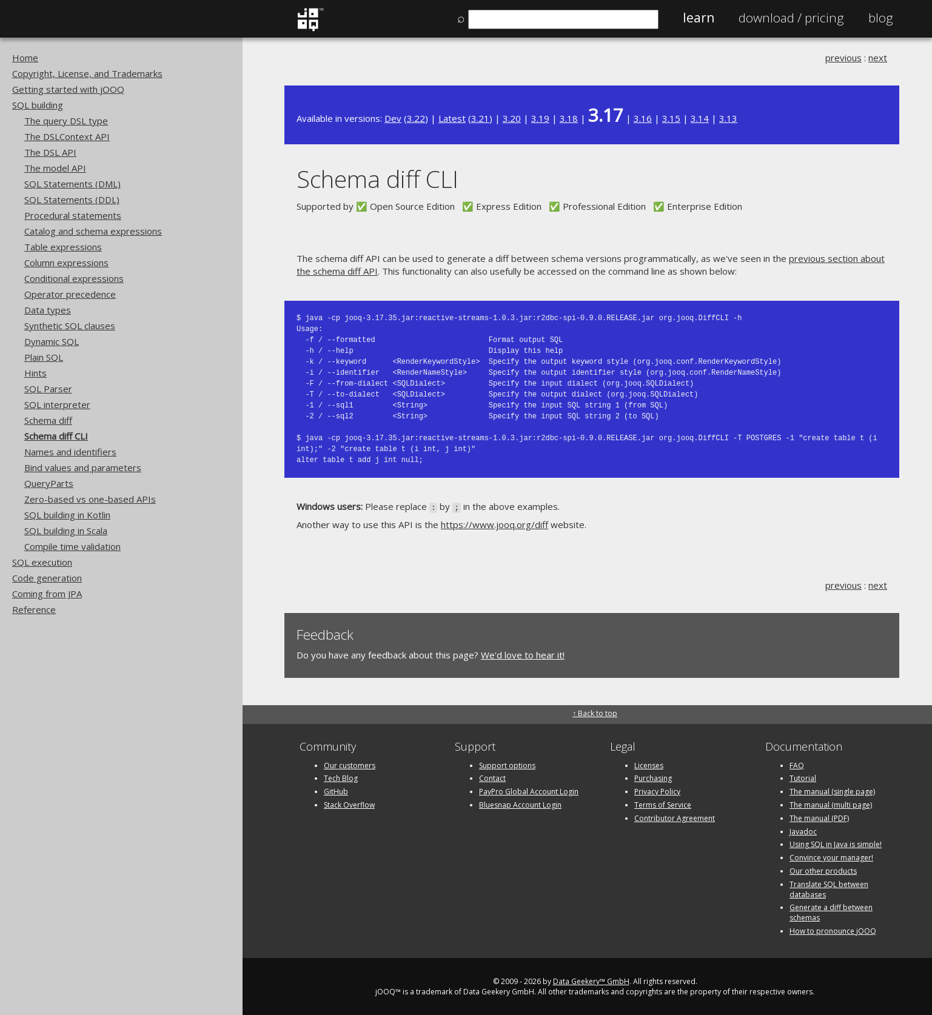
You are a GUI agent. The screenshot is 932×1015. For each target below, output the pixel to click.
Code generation (47, 578)
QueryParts (48, 483)
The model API (55, 168)
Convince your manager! (831, 856)
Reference (34, 609)
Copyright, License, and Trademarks (87, 73)
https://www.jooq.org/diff (494, 524)
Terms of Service (662, 804)
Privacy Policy (657, 790)
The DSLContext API (67, 136)
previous (843, 58)
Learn (698, 17)
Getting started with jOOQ (68, 89)
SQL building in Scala (65, 530)
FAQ (797, 764)
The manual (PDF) (819, 817)
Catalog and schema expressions (93, 231)
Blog (880, 17)
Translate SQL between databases (829, 888)
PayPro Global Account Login (528, 790)
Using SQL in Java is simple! (836, 844)
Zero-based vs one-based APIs (90, 499)
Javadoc (803, 830)
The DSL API (50, 152)
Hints (35, 373)
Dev (392, 118)
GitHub (336, 790)
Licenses (648, 764)
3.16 (643, 118)
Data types (47, 310)
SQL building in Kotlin (67, 515)
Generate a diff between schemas (831, 912)
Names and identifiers (70, 452)
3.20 (512, 118)
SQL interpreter (57, 404)
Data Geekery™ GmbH (591, 980)
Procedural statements (72, 215)
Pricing (791, 17)
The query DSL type (66, 121)
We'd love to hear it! (523, 654)
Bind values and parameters (82, 467)
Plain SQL (43, 357)
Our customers (349, 764)
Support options (507, 764)
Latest (452, 118)
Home (25, 58)
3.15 (671, 118)
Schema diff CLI (56, 436)
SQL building (37, 105)
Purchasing (653, 777)
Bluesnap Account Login (520, 804)
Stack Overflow (349, 804)
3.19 (540, 118)
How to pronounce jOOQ (833, 930)
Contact (492, 777)
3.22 (416, 118)
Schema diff (48, 420)
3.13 (728, 118)
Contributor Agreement (674, 817)
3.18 (569, 118)
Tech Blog (341, 777)
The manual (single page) (832, 790)
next (877, 58)
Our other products (823, 870)
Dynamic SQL (51, 341)
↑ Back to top (594, 713)
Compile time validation (72, 546)
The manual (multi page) (831, 804)
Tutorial (803, 777)
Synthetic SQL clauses (69, 326)
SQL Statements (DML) (72, 184)
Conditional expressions (74, 278)
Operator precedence (70, 294)
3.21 (480, 118)
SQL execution (42, 562)
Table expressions (63, 247)
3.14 (700, 118)
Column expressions (66, 262)
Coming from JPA (47, 594)
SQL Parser (48, 389)
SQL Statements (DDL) (71, 199)
